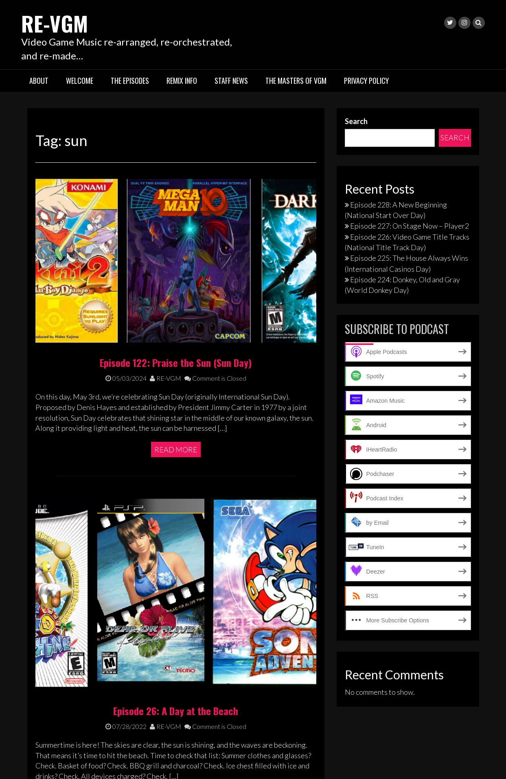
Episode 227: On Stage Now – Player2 (409, 225)
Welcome (79, 80)
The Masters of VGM (295, 80)
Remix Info (181, 80)
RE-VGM (60, 21)
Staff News (231, 80)
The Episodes (130, 80)
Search (356, 121)
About (38, 80)
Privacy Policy (366, 80)
